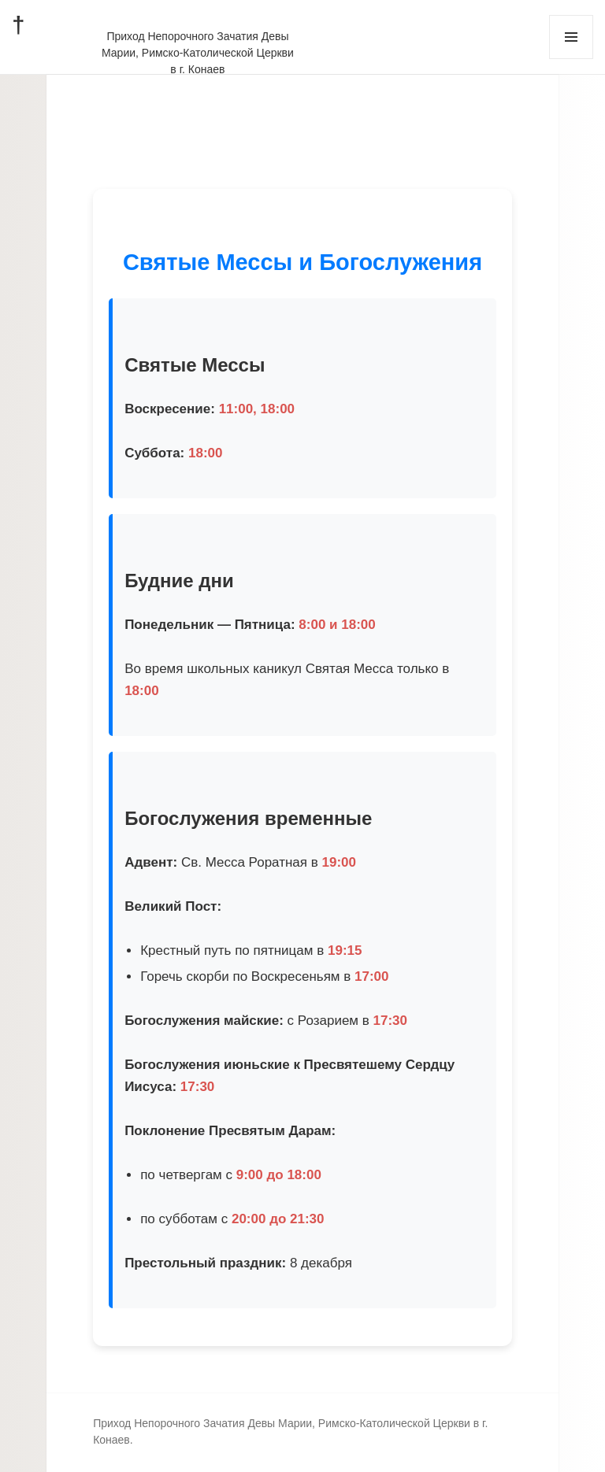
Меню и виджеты (571, 58)
